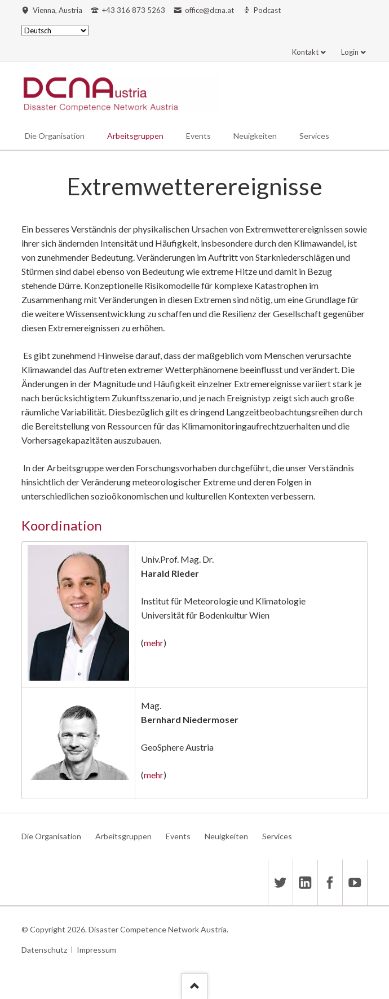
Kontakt (305, 51)
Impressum (96, 949)
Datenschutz (44, 949)
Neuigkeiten (255, 136)
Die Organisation (55, 136)
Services (314, 136)
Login (350, 51)
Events (198, 136)
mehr (153, 642)
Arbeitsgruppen (135, 136)
